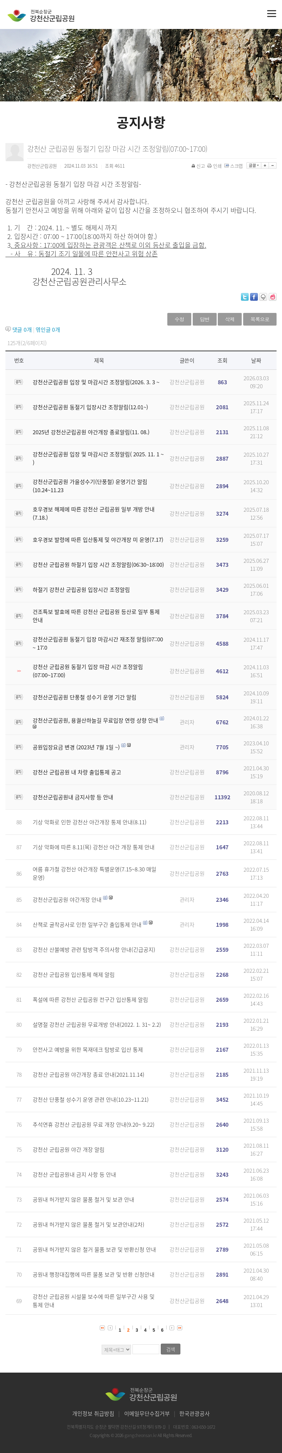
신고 (198, 165)
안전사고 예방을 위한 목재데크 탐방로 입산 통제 (88, 1050)
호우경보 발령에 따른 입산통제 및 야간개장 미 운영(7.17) (98, 540)
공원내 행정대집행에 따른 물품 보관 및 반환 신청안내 (94, 1274)
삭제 (229, 319)
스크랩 (234, 165)
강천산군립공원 (186, 382)
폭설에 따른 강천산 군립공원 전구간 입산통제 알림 (90, 1000)
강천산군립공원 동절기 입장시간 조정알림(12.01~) (90, 407)
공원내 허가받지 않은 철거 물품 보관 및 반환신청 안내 (94, 1249)
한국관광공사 (194, 1414)
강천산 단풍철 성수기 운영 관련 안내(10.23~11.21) (91, 1100)
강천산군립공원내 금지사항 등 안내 (73, 797)
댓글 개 (22, 330)
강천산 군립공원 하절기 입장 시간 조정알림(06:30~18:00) (98, 565)
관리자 (187, 722)
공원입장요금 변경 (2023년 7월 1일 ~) (76, 747)
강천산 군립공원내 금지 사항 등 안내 (74, 1174)
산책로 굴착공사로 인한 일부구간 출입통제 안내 (87, 925)
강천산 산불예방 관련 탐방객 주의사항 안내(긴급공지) (94, 950)
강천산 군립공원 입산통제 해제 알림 (74, 975)
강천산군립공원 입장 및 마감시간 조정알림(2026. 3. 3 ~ (96, 382)
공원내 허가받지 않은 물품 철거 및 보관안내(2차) (88, 1224)
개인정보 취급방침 (93, 1414)
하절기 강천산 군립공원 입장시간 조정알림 (81, 590)
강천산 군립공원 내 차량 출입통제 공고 (77, 772)
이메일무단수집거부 (147, 1414)
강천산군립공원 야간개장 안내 (67, 900)
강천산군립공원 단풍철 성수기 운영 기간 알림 (84, 697)
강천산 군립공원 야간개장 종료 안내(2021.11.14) (88, 1075)
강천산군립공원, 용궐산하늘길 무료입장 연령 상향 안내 (95, 720)
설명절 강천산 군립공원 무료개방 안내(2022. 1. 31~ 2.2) (97, 1025)
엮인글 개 (48, 330)
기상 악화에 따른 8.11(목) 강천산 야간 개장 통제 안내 (94, 847)
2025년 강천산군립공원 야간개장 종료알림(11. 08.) (91, 432)
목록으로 (259, 319)
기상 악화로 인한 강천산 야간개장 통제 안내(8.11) (90, 822)
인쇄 (214, 165)
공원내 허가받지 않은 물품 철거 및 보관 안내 (83, 1199)
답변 (204, 319)
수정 (179, 319)
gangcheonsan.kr (141, 1435)
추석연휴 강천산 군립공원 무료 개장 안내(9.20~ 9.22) (94, 1125)
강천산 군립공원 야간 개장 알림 (69, 1149)
